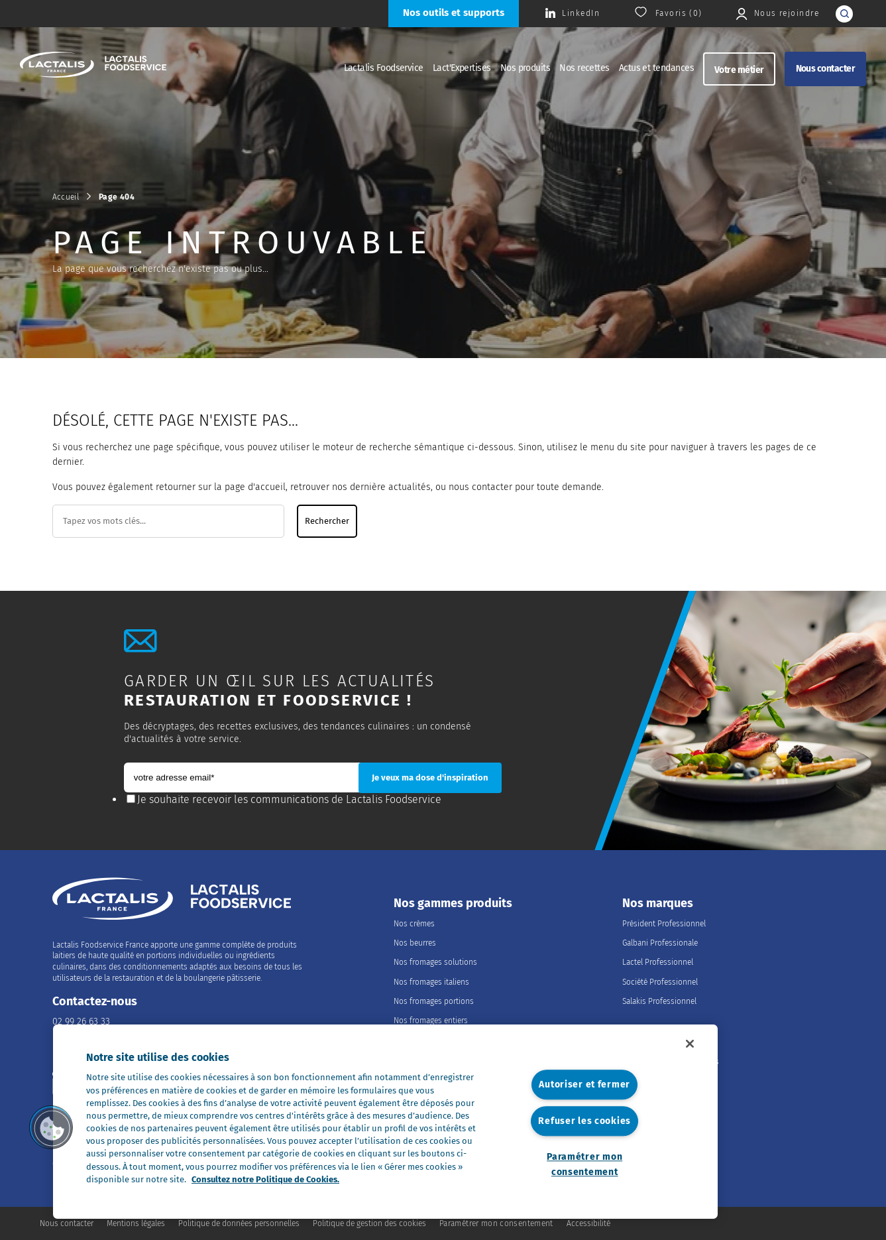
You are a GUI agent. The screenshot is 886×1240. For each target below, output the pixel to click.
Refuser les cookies (584, 1121)
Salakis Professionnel (659, 1001)
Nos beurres (415, 943)
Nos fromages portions (434, 1001)
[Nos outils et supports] (453, 13)
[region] (385, 1121)
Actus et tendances (656, 68)
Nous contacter (825, 68)
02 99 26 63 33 (81, 1021)
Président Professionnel (664, 923)
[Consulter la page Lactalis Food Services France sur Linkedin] (572, 13)
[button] (51, 1127)
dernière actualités (390, 487)
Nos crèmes (414, 923)
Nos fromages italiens (431, 982)
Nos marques (657, 903)
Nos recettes (584, 68)
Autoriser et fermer (584, 1085)
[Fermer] (689, 1043)
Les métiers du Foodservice (670, 1080)
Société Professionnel (660, 982)
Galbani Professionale (660, 943)
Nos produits (525, 68)
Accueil (66, 197)
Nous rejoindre (662, 1041)
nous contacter (480, 487)
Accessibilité (588, 1223)
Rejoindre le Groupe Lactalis (670, 1061)
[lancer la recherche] (844, 14)
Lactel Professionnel (657, 962)
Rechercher (327, 521)
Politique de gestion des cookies (369, 1223)
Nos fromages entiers (431, 1020)
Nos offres (640, 1100)
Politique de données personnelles (239, 1223)
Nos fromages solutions (435, 962)
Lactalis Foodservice (383, 68)
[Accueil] (93, 66)
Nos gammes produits (453, 903)
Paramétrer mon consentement (584, 1164)
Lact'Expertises (462, 68)
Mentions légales (136, 1223)
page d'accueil (255, 487)
